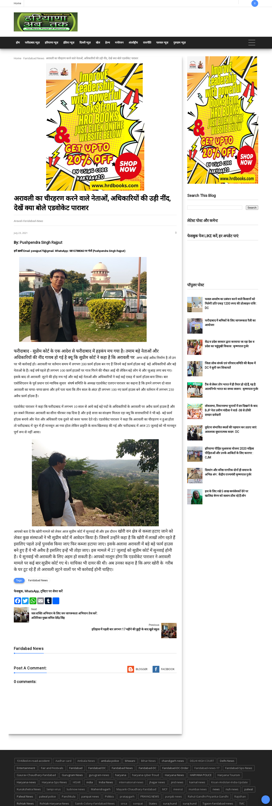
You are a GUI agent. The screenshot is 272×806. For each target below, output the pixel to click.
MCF (164, 773)
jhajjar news (157, 766)
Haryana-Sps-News (54, 766)
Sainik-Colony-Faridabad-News (95, 788)
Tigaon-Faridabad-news (218, 788)
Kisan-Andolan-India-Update (229, 766)
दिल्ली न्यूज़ (85, 42)
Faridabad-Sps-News (238, 752)
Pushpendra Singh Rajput (41, 242)
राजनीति (147, 42)
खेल (98, 42)
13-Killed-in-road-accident (33, 745)
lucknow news (76, 773)
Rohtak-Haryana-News (54, 788)
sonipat (138, 788)
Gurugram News (72, 759)
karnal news (197, 766)
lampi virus (54, 773)
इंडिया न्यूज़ (68, 42)
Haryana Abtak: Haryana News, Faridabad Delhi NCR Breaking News (54, 802)
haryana (120, 759)
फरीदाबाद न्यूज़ (32, 42)
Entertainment (26, 752)
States (153, 788)
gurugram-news (99, 759)
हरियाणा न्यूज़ (51, 42)
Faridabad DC (97, 752)
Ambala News (86, 745)
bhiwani (130, 745)
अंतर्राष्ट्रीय (133, 42)
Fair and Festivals (52, 752)
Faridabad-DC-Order (175, 752)
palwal (248, 773)
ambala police (110, 745)
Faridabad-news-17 (206, 752)
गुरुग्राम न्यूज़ (179, 42)
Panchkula (68, 780)
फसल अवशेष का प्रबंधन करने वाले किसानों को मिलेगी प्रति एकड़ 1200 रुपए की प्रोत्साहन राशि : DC (231, 303)
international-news (131, 766)
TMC (242, 788)
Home (17, 3)
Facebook (167, 653)
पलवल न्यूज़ (162, 42)
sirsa (124, 788)
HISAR (77, 766)
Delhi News (227, 745)
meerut (178, 773)
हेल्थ (107, 42)
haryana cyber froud (145, 759)
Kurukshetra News (29, 773)
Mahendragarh (100, 773)
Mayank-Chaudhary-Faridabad (136, 773)
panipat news (90, 780)
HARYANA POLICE (201, 759)
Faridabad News (33, 58)
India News (106, 766)
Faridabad (75, 752)
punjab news (173, 780)
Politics (109, 780)
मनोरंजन (119, 42)
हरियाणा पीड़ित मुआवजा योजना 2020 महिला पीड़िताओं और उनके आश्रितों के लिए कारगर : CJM (229, 453)
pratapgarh (127, 780)
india (89, 766)
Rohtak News (25, 788)
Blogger (141, 653)
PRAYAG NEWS (149, 780)
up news (22, 795)
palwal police (47, 780)
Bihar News (148, 745)
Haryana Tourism (229, 759)
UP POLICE (40, 795)
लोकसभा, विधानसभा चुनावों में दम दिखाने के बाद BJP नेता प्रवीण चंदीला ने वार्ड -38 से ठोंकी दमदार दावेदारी (231, 410)
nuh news (232, 773)
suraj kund (170, 788)
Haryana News (174, 759)
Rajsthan (240, 780)
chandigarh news (173, 745)
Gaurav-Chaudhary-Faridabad (36, 759)
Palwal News (25, 780)
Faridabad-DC (147, 752)
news (216, 773)
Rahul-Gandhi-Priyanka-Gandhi (208, 780)
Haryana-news (26, 766)
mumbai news (198, 773)
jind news (177, 766)
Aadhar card (63, 745)
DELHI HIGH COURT (202, 745)
